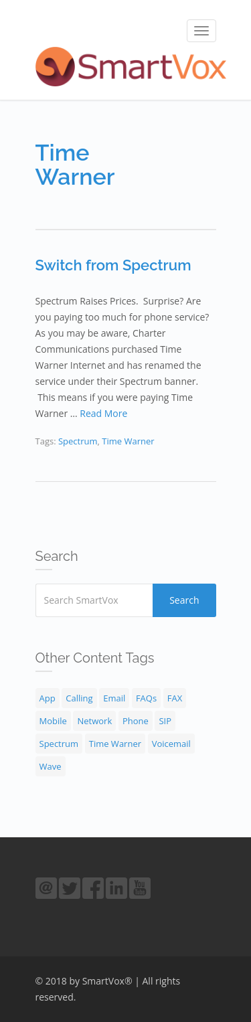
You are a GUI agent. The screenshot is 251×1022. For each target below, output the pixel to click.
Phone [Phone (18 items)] (135, 721)
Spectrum (78, 441)
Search (184, 600)
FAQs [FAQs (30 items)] (146, 698)
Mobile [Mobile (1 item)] (53, 721)
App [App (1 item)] (47, 698)
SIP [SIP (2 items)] (165, 721)
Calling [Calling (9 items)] (79, 698)
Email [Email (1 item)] (114, 698)
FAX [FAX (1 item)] (174, 698)
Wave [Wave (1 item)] (50, 766)
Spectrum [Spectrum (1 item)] (59, 744)
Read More (103, 413)
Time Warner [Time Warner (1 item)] (115, 744)
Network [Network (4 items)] (94, 721)
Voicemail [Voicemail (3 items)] (171, 744)
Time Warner (128, 441)
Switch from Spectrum (113, 265)
